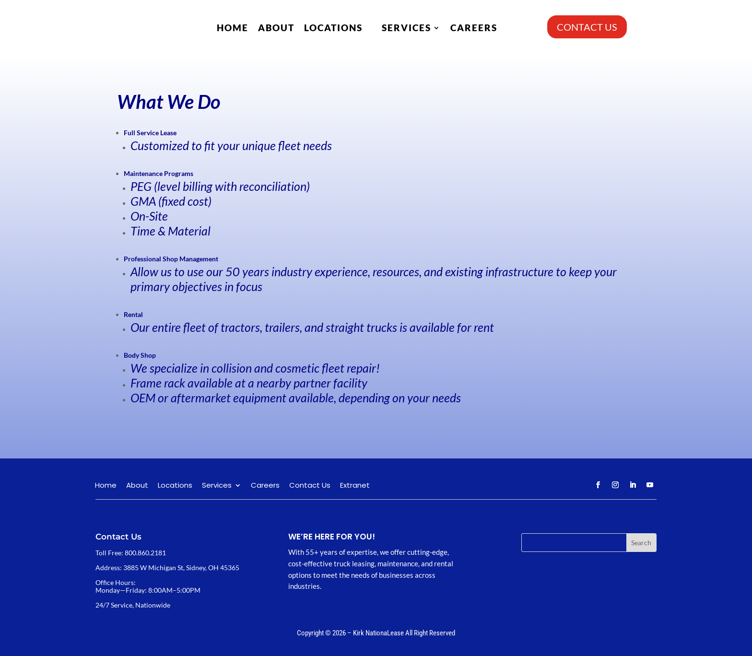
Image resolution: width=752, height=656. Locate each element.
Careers (473, 27)
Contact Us (309, 486)
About (276, 27)
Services (406, 27)
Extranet (355, 486)
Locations (333, 27)
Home (232, 27)
